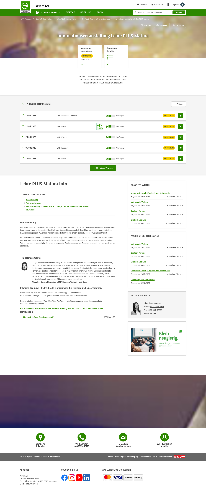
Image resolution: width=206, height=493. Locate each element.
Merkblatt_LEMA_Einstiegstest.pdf (38, 317)
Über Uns (85, 12)
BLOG (100, 12)
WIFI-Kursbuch (26, 19)
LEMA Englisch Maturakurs (143, 280)
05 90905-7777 (33, 479)
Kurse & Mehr (46, 12)
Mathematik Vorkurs (139, 202)
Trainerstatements (34, 203)
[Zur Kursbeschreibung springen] (116, 56)
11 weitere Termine (103, 167)
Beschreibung (32, 200)
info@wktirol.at (32, 484)
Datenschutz (145, 457)
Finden (179, 12)
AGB (155, 457)
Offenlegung (132, 457)
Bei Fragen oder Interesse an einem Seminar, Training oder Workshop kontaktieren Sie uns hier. (62, 308)
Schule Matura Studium (44, 19)
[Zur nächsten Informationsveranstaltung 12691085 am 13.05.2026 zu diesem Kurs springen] (90, 56)
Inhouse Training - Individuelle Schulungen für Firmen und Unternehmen (57, 206)
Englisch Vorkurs (138, 220)
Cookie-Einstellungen (116, 457)
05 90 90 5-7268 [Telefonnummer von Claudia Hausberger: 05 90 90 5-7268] (157, 307)
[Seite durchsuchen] (159, 12)
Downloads (30, 210)
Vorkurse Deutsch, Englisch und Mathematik (150, 193)
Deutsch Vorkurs (138, 211)
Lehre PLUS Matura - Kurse (66, 19)
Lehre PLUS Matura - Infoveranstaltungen (95, 19)
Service (70, 12)
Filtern (178, 104)
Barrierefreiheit (165, 457)
